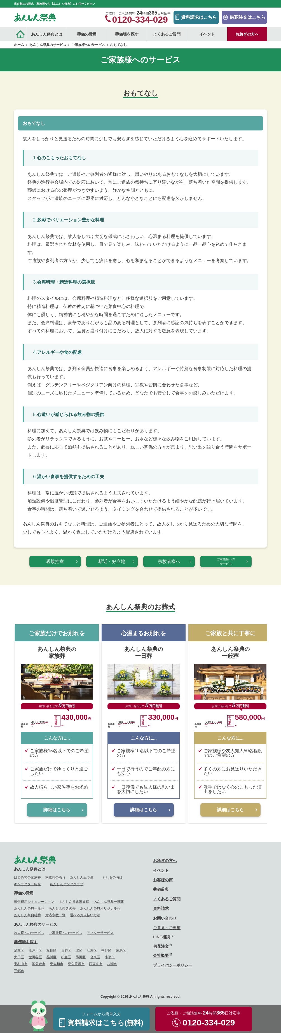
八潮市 (112, 964)
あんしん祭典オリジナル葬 (100, 908)
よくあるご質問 (167, 34)
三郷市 (19, 971)
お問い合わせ (165, 918)
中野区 (106, 950)
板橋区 (51, 950)
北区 (79, 950)
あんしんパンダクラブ (66, 884)
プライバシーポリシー (172, 965)
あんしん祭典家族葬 (74, 902)
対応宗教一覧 (55, 915)
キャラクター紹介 (27, 884)
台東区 (95, 957)
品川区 (51, 957)
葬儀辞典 (161, 889)
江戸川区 (35, 950)
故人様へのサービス (29, 933)
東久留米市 (76, 964)
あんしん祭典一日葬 (108, 902)
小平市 (110, 957)
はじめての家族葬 (27, 877)
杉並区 (66, 957)
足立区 (19, 950)
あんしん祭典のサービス (35, 924)
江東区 (92, 950)
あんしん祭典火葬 (62, 908)
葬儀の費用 (24, 893)
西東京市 (95, 964)
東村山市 (20, 964)
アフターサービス (100, 933)
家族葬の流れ (55, 877)
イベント (207, 34)
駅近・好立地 (112, 561)
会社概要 (161, 955)
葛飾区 (66, 950)
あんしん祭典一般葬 (29, 908)
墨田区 (81, 957)
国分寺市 (38, 964)
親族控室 (55, 561)
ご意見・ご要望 (167, 928)
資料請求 (161, 908)
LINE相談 (161, 937)
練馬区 (121, 950)
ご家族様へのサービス (226, 561)
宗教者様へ (169, 561)
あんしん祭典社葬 (27, 915)
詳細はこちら (56, 809)
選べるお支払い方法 (85, 915)
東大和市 (56, 964)
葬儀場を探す (26, 941)
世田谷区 (35, 957)
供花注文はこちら (247, 17)
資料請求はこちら (199, 17)
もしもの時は (112, 877)
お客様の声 (163, 880)
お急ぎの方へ (247, 34)
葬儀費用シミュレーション (34, 902)
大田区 (19, 957)
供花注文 (161, 946)
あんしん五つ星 (81, 877)
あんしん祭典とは (29, 869)
